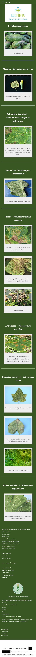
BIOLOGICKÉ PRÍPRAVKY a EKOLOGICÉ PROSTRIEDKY (16, 529)
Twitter (4, 633)
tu (32, 655)
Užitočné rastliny (6, 553)
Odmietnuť (6, 652)
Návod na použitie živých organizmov (12, 616)
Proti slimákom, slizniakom (9, 539)
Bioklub (4, 607)
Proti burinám (5, 536)
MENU (7, 2)
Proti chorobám (6, 532)
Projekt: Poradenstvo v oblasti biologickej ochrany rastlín (17, 619)
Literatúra (4, 577)
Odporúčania (5, 614)
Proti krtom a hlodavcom (8, 546)
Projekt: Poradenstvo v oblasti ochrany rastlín (14, 621)
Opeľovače (5, 556)
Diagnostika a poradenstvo (9, 605)
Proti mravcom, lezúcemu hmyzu (10, 541)
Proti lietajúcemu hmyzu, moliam (10, 544)
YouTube (4, 635)
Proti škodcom (6, 534)
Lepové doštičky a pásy (8, 548)
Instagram (4, 629)
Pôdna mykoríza (6, 558)
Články (3, 612)
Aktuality (4, 609)
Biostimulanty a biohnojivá (9, 563)
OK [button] (30, 648)
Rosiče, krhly (5, 572)
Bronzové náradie (6, 568)
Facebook (4, 631)
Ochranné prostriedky (8, 575)
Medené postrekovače (8, 570)
